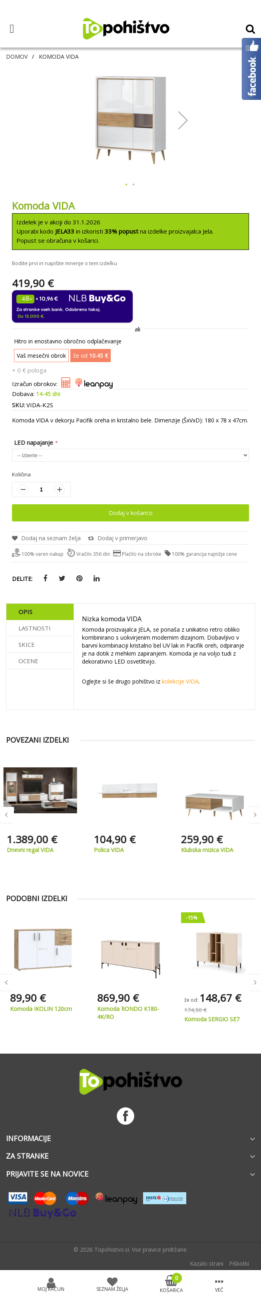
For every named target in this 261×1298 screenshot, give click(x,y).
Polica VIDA (112, 850)
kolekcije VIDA (180, 681)
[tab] (40, 612)
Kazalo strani (206, 1263)
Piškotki (239, 1263)
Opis (25, 612)
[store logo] (126, 28)
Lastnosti (34, 628)
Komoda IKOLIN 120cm (41, 1009)
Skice (26, 644)
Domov (17, 56)
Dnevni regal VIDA (33, 850)
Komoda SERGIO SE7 (211, 1019)
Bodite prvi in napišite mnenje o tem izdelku (64, 263)
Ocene (28, 661)
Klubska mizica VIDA (210, 850)
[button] (183, 120)
